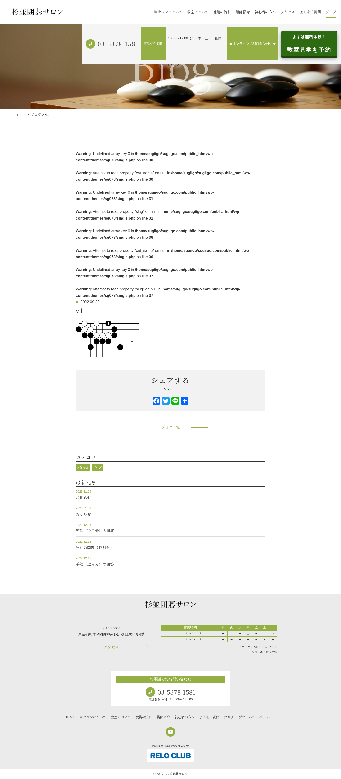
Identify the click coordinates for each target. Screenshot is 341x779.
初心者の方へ (265, 11)
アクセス (288, 11)
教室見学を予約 (309, 44)
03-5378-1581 (118, 44)
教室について (197, 11)
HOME (69, 717)
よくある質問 (310, 11)
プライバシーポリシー (255, 717)
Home (22, 115)
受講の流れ (222, 11)
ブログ (331, 11)
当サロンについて (168, 11)
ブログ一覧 (170, 427)
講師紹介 (243, 11)
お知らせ (82, 467)
